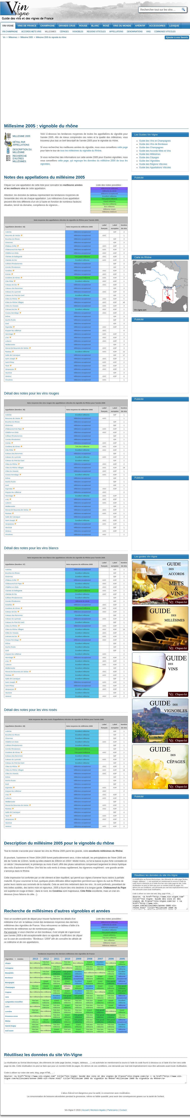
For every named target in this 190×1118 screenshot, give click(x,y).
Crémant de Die (11, 309)
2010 (67, 958)
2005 (122, 958)
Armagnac (9, 968)
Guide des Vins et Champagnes (155, 141)
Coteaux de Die (11, 285)
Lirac (7, 661)
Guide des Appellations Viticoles (155, 167)
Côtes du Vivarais (11, 306)
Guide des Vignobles (149, 161)
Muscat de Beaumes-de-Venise (16, 672)
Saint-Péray (9, 686)
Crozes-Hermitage (12, 313)
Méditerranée (10, 668)
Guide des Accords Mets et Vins (155, 151)
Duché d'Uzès (10, 320)
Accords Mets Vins (31, 32)
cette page (122, 147)
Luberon (8, 665)
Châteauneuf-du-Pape (13, 584)
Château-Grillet (11, 580)
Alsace (8, 963)
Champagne (10, 987)
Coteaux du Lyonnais (13, 292)
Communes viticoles (164, 32)
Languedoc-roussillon (14, 1002)
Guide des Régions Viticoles (153, 164)
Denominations (135, 32)
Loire (7, 1007)
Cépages (64, 32)
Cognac (8, 992)
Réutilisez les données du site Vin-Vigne (43, 1054)
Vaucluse (8, 693)
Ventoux (8, 696)
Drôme (7, 316)
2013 (35, 958)
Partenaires (112, 1110)
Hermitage (9, 657)
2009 (78, 958)
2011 (56, 958)
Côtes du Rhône (11, 299)
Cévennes (9, 577)
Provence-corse (11, 1016)
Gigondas (8, 788)
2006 (111, 958)
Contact (123, 1110)
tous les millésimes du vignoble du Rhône (80, 150)
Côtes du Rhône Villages (14, 302)
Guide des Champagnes (151, 147)
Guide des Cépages (149, 157)
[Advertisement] (35, 82)
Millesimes (50, 32)
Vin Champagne (10, 32)
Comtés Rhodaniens (12, 267)
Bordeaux (9, 978)
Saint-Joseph (10, 682)
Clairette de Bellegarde (13, 257)
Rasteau (8, 675)
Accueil (85, 1110)
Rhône (7, 1021)
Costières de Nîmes (12, 278)
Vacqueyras (9, 689)
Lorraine (8, 1011)
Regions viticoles (96, 32)
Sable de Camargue (12, 679)
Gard (7, 650)
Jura (7, 997)
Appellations (116, 32)
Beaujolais (9, 973)
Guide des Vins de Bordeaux (153, 144)
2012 (46, 958)
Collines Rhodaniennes (13, 264)
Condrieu (8, 271)
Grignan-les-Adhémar (13, 654)
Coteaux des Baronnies (14, 288)
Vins (148, 32)
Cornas (8, 274)
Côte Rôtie (9, 281)
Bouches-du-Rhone (12, 573)
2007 (100, 958)
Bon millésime (35, 963)
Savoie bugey (10, 1026)
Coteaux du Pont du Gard (14, 295)
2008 (89, 958)
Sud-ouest (9, 1031)
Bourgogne (9, 982)
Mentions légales (98, 1110)
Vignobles (78, 32)
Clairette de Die (11, 260)
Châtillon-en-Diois (11, 253)
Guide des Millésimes (149, 154)
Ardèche (8, 569)
